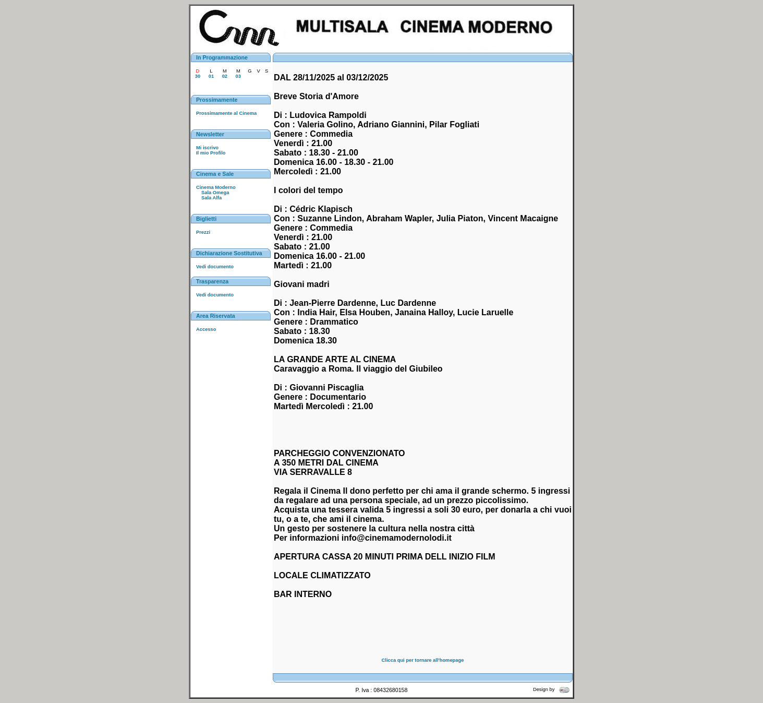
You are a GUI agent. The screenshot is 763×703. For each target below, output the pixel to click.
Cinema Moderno (216, 187)
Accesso (206, 329)
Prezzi (203, 232)
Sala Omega (215, 192)
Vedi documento (215, 266)
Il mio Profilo (211, 153)
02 (224, 76)
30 (197, 76)
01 (211, 76)
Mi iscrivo (207, 147)
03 (238, 76)
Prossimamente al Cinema (226, 113)
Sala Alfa (211, 197)
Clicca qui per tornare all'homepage (423, 660)
